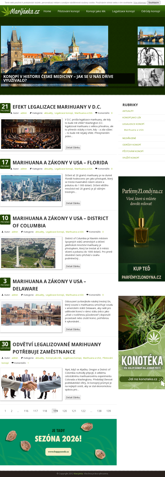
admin (23, 112)
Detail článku (73, 147)
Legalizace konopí (123, 11)
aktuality (48, 112)
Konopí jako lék (96, 11)
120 (64, 411)
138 (99, 411)
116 (26, 411)
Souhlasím (153, 2)
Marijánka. (79, 473)
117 (35, 411)
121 (74, 411)
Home (47, 11)
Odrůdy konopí (150, 11)
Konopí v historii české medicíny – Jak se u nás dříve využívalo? (58, 78)
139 (108, 411)
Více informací (140, 3)
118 (44, 411)
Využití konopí (130, 157)
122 (83, 411)
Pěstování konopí (69, 11)
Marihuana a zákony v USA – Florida (60, 162)
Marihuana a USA (83, 112)
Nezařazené (129, 138)
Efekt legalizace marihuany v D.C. (56, 107)
